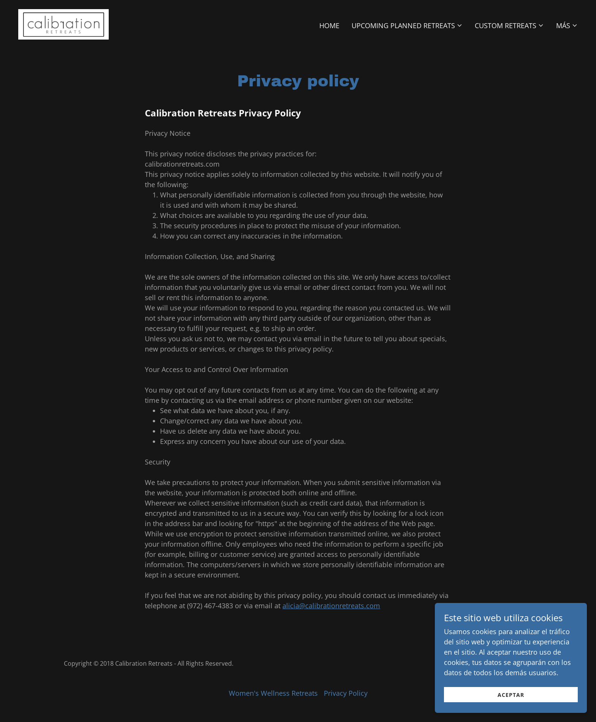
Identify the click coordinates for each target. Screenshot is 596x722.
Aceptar (511, 700)
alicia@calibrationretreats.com (331, 605)
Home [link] (329, 25)
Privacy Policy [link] (346, 693)
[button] (407, 25)
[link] (63, 23)
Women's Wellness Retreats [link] (273, 693)
